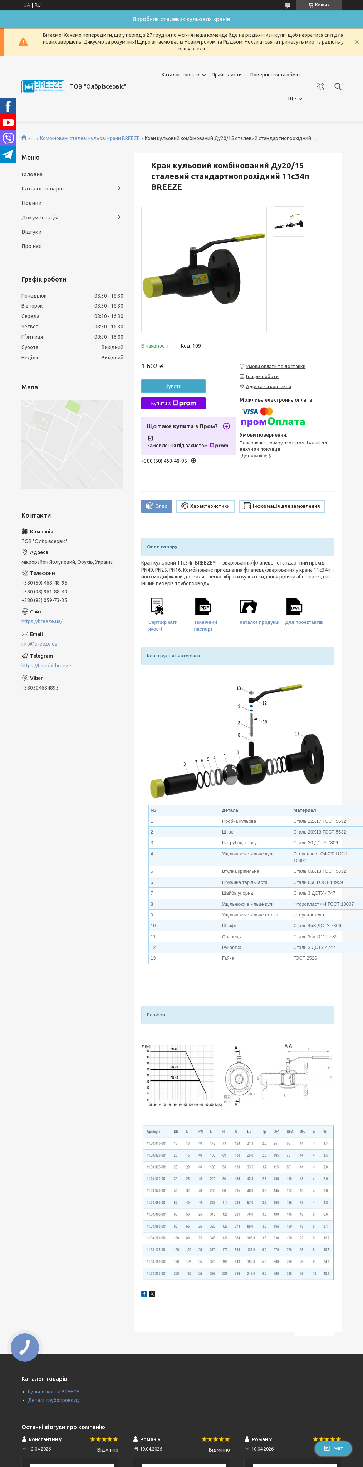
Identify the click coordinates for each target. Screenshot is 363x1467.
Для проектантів (304, 622)
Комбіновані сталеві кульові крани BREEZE (90, 138)
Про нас (31, 246)
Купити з (173, 403)
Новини (31, 203)
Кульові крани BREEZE (53, 1391)
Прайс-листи (227, 75)
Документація (39, 217)
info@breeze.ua (39, 644)
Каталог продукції (260, 622)
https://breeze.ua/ (41, 621)
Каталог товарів (181, 75)
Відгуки (31, 232)
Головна (32, 174)
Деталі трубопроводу (54, 1400)
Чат (333, 1448)
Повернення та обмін (275, 75)
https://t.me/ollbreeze (46, 665)
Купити (174, 386)
